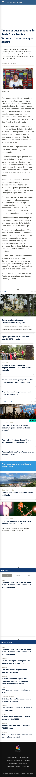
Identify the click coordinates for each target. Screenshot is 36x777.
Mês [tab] (29, 575)
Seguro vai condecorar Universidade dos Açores (13, 321)
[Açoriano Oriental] (18, 752)
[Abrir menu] (2, 2)
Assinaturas (25, 766)
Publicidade (9, 760)
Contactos (27, 760)
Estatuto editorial (24, 757)
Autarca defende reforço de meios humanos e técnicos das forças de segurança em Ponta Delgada (15, 681)
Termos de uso (22, 763)
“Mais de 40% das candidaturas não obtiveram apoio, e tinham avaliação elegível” (16, 428)
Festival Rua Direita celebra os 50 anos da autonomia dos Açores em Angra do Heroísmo (17, 442)
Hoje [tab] (7, 575)
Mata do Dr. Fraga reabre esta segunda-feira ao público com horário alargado (16, 367)
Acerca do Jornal (12, 757)
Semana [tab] (18, 575)
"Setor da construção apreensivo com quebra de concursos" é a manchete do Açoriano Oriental (17, 584)
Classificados (18, 760)
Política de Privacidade (13, 766)
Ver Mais (33, 291)
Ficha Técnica (13, 763)
